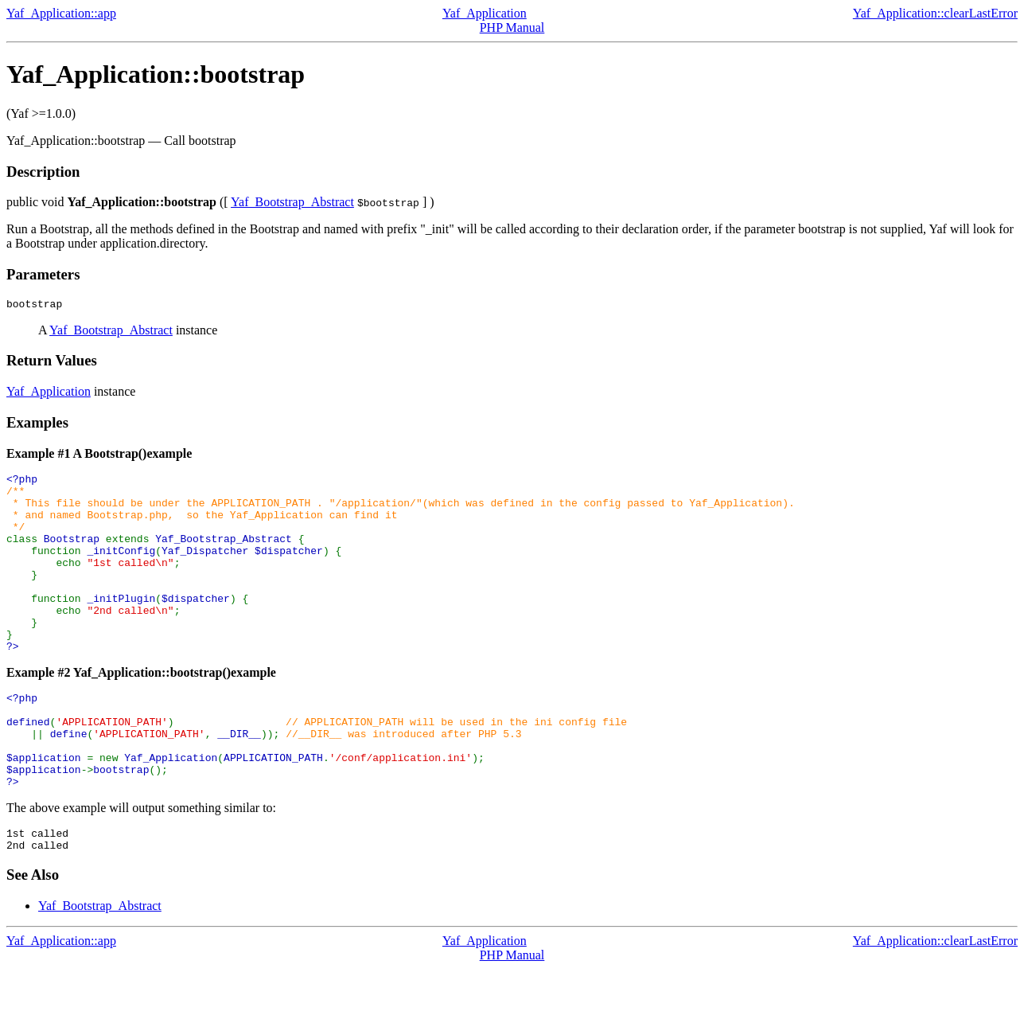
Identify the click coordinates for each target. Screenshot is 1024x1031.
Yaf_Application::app (61, 13)
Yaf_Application (484, 13)
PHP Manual (512, 27)
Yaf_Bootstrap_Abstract (292, 202)
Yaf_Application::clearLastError (935, 13)
